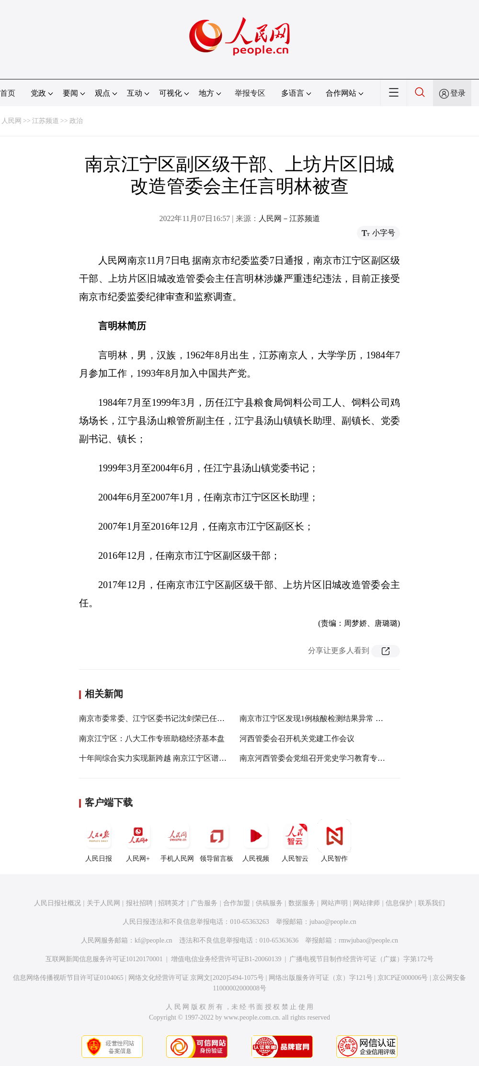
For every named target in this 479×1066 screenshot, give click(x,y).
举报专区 (250, 93)
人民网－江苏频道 (289, 218)
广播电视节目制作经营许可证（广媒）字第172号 (361, 959)
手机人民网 (177, 840)
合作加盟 (236, 903)
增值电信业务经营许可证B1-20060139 (226, 959)
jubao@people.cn (332, 921)
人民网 (11, 120)
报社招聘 (139, 903)
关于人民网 (103, 903)
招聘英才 (171, 903)
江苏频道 (45, 120)
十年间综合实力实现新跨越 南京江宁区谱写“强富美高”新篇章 (183, 758)
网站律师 (366, 903)
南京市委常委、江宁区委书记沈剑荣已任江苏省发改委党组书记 (186, 718)
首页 (7, 93)
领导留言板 (216, 840)
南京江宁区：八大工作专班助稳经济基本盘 (152, 738)
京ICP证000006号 (402, 977)
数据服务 (301, 903)
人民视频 (256, 840)
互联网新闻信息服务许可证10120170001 (104, 959)
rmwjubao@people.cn (368, 940)
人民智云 (295, 840)
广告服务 (204, 903)
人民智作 (334, 840)
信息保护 (399, 903)
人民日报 (98, 840)
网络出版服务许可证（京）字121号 (321, 977)
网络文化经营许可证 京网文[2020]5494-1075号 (196, 977)
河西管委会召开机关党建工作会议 (297, 738)
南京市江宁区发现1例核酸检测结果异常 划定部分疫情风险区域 (346, 718)
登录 (458, 93)
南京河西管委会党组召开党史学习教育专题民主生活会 (331, 758)
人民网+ (138, 840)
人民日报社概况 (57, 903)
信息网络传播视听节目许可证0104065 (68, 977)
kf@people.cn (153, 940)
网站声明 (334, 903)
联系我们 (431, 903)
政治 (76, 120)
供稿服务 (269, 903)
